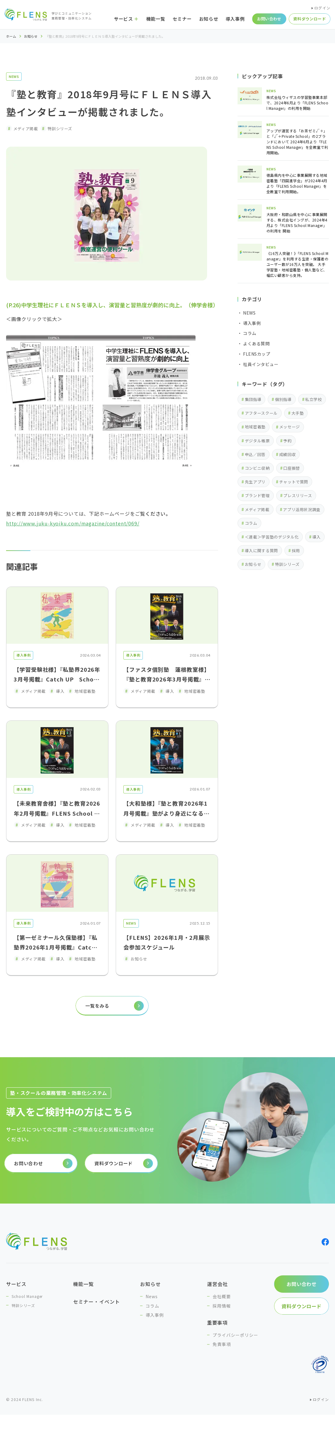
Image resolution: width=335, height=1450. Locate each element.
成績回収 (287, 454)
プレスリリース (297, 495)
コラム (251, 523)
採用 (296, 550)
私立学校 (313, 399)
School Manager (27, 1296)
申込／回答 (255, 454)
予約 (287, 441)
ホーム (11, 36)
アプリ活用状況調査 (301, 509)
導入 (316, 537)
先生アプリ (255, 482)
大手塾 (297, 413)
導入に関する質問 (261, 550)
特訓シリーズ (287, 564)
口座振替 (291, 468)
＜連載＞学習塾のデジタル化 (272, 537)
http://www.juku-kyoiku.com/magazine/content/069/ (72, 523)
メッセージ (289, 427)
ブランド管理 (257, 495)
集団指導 (253, 399)
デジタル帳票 (257, 441)
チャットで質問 (294, 482)
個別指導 (283, 399)
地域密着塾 (255, 427)
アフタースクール (261, 413)
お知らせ (30, 36)
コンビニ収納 (257, 468)
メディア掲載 (257, 509)
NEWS (14, 76)
